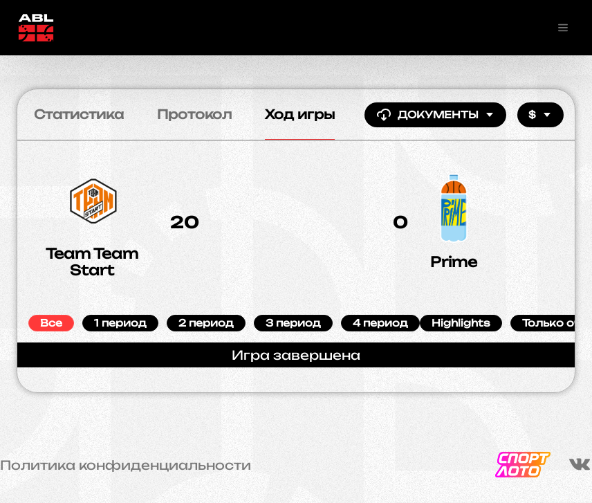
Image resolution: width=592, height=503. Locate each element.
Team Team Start (92, 262)
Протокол (194, 114)
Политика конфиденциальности (125, 465)
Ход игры (300, 114)
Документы (435, 115)
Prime (453, 262)
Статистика (79, 114)
